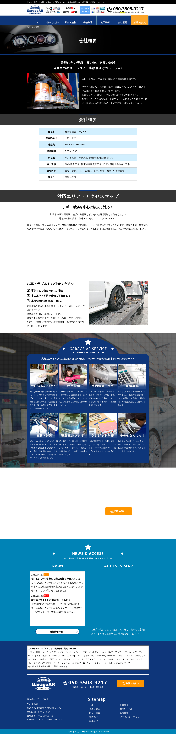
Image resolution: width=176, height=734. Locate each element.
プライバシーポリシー (131, 716)
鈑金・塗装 (70, 22)
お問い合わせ (126, 708)
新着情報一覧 (56, 631)
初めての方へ (53, 22)
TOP (35, 22)
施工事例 (105, 22)
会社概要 (122, 22)
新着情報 (124, 712)
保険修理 (87, 22)
